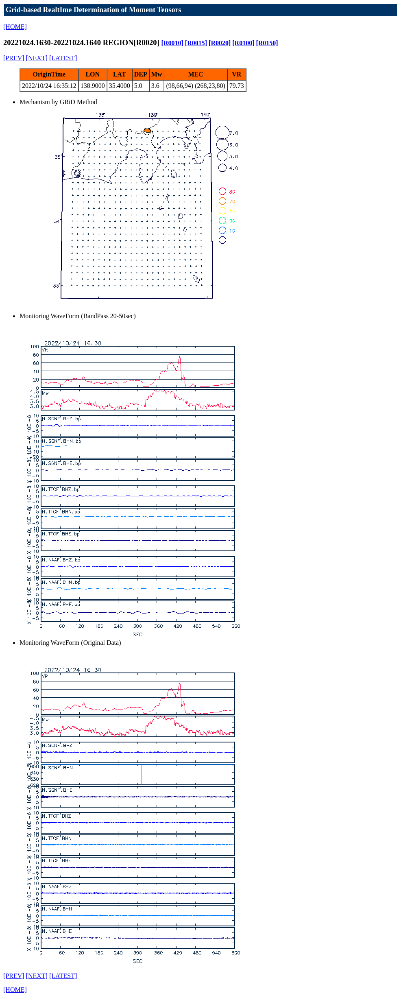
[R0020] (220, 42)
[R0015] (196, 42)
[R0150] (267, 42)
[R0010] (172, 42)
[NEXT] (37, 58)
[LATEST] (63, 58)
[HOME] (15, 26)
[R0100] (243, 42)
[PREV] (13, 58)
